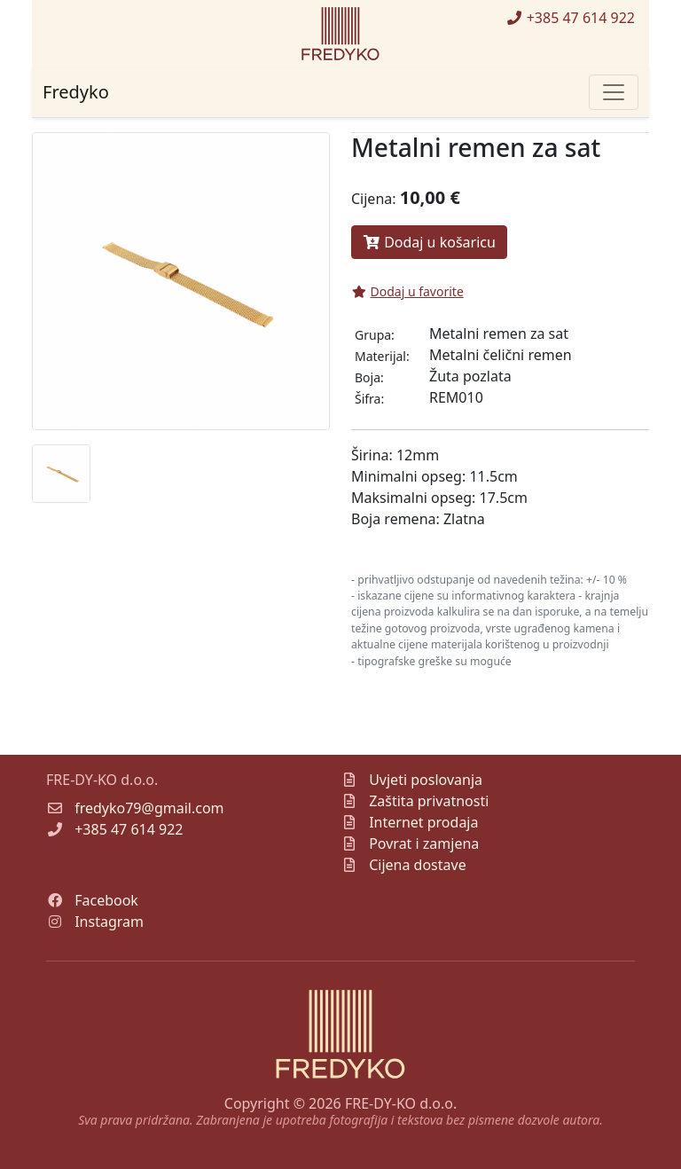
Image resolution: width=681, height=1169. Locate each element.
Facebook (106, 900)
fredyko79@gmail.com (148, 808)
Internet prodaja (423, 822)
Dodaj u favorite (407, 291)
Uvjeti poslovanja (425, 779)
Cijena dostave (417, 865)
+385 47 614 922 (570, 17)
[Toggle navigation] (613, 92)
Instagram (109, 921)
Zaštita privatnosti (429, 801)
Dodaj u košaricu (429, 242)
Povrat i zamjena (424, 843)
